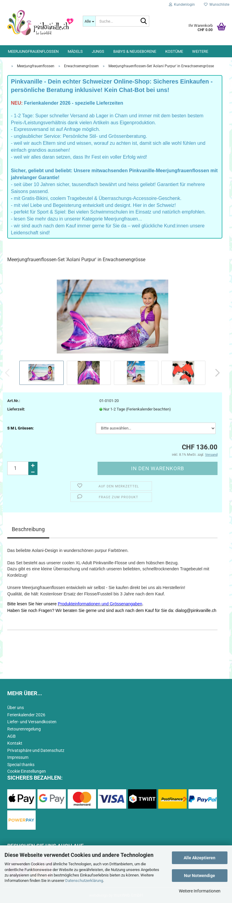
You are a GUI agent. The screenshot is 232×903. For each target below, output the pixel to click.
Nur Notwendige (199, 875)
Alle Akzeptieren (199, 857)
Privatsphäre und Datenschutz (35, 750)
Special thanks (20, 764)
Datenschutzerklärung (84, 880)
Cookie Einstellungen (26, 771)
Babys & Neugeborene (134, 51)
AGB (11, 736)
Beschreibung (28, 529)
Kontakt (14, 743)
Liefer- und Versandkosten (31, 721)
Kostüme (174, 51)
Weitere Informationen (200, 891)
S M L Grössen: (20, 428)
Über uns (15, 707)
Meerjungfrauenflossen (33, 51)
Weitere (200, 51)
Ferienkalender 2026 (26, 714)
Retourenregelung (24, 729)
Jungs (98, 51)
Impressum (17, 757)
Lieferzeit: (16, 409)
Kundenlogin (182, 4)
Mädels (75, 51)
